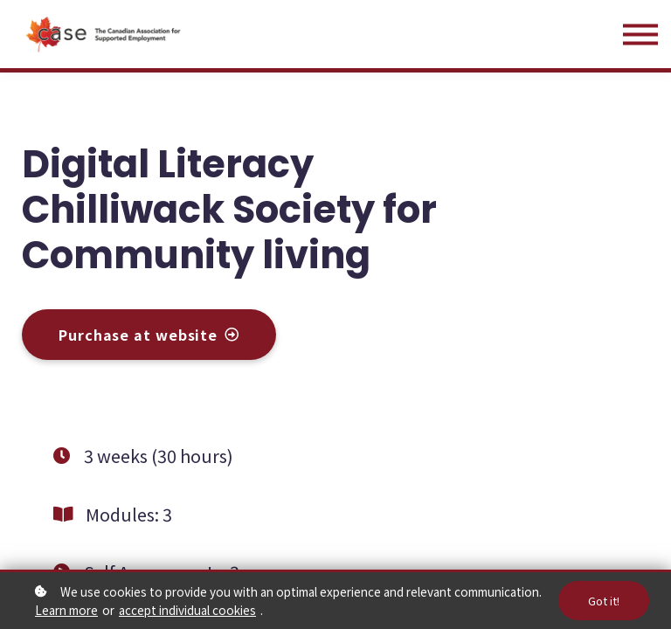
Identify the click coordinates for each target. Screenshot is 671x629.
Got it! (603, 600)
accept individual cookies (187, 610)
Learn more (66, 610)
